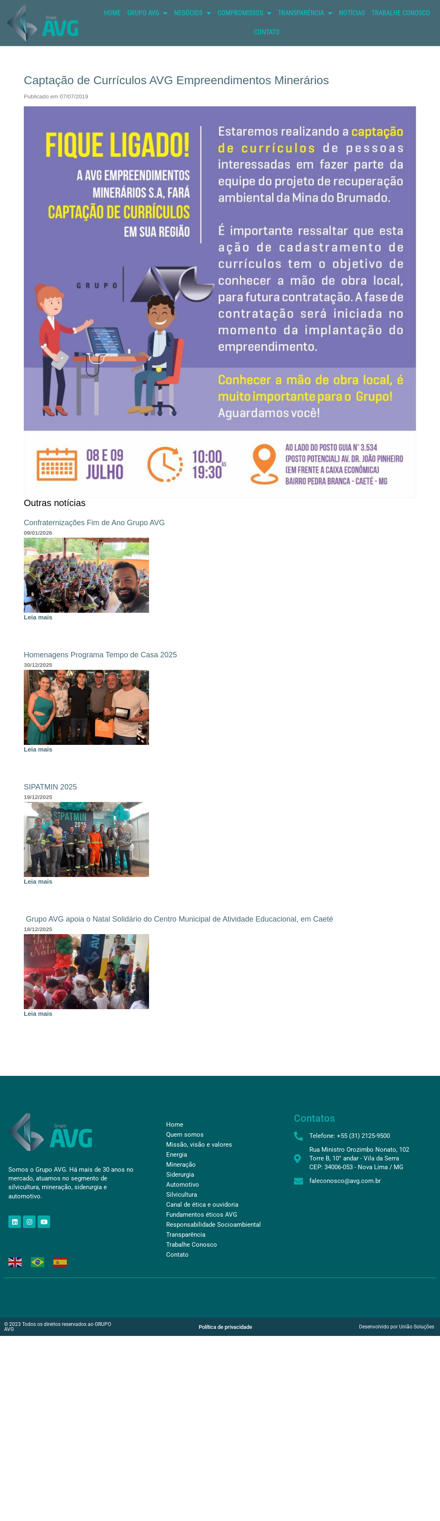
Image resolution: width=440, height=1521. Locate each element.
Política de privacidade (225, 1327)
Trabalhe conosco (401, 23)
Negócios (192, 22)
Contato (267, 42)
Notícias (352, 23)
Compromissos (244, 22)
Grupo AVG (147, 22)
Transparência (305, 22)
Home (112, 23)
